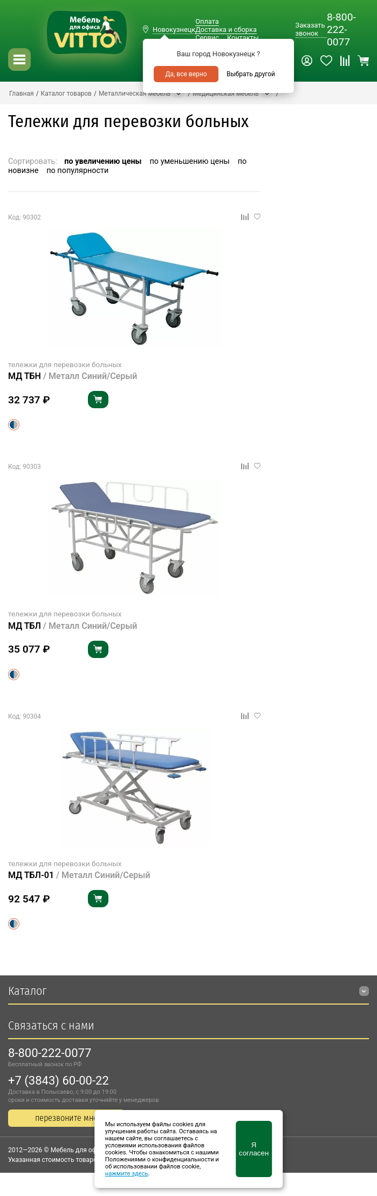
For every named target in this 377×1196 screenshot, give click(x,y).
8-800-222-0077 (341, 29)
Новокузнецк (174, 29)
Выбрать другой (251, 74)
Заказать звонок (310, 29)
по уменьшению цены (190, 161)
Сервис (207, 38)
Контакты (243, 38)
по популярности (77, 170)
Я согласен (254, 1149)
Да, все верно (186, 74)
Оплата (206, 21)
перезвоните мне (66, 1118)
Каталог (27, 991)
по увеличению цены (102, 161)
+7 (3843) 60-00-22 (58, 1080)
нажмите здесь (126, 1173)
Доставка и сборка (226, 29)
